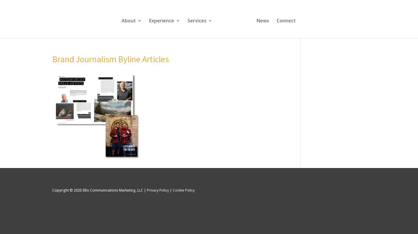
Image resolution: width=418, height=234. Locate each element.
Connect (286, 21)
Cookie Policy (184, 190)
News (263, 21)
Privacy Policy (158, 190)
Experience (161, 21)
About (129, 21)
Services (197, 21)
